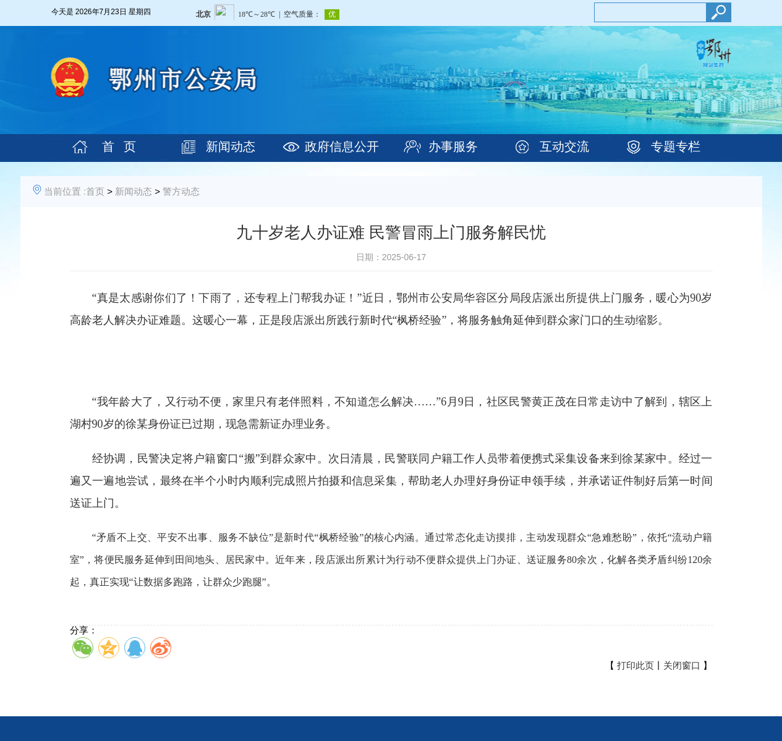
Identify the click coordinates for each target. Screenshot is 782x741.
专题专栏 (675, 146)
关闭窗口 (681, 665)
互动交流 (564, 146)
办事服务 (453, 146)
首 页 (119, 146)
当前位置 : (65, 191)
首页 (95, 191)
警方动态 (181, 191)
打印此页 (635, 665)
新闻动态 (230, 146)
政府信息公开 (342, 146)
